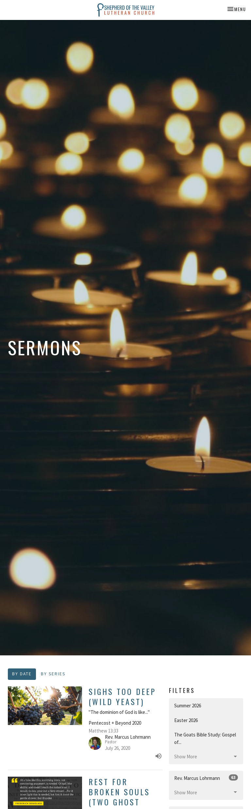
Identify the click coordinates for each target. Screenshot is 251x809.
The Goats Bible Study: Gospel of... (205, 738)
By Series (53, 674)
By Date (22, 674)
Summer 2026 (187, 705)
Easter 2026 (186, 720)
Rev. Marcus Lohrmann (206, 777)
